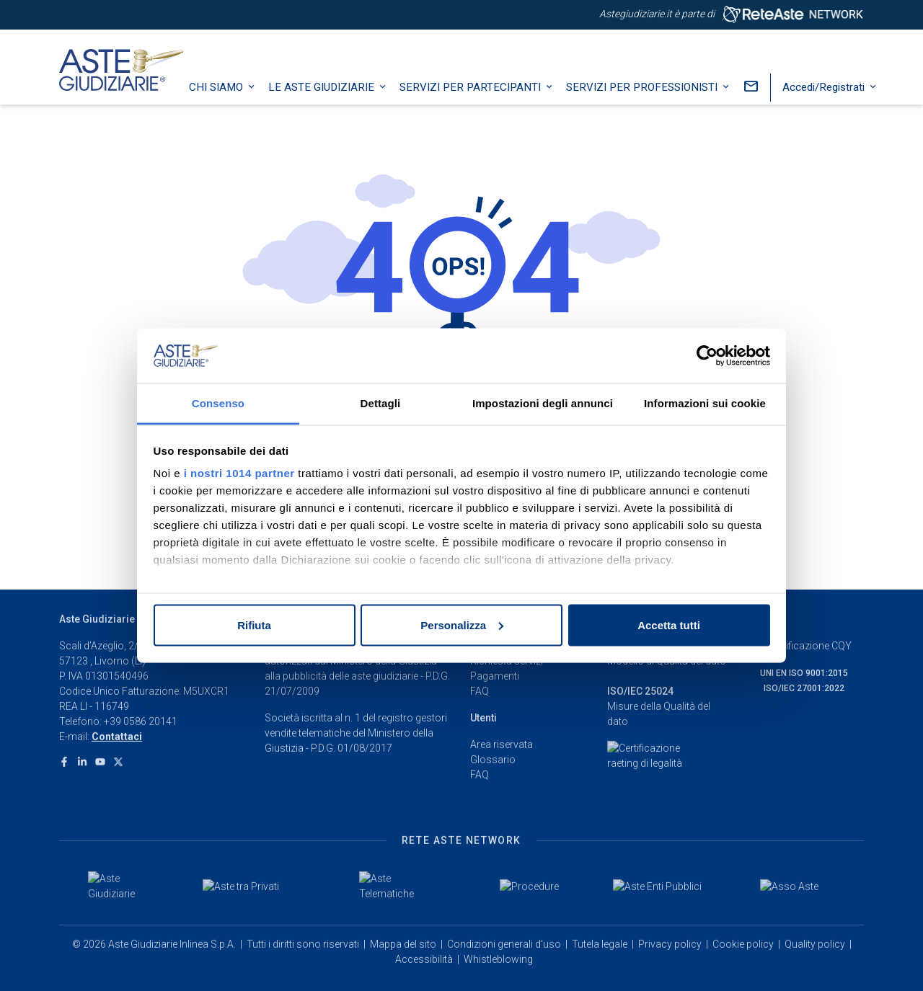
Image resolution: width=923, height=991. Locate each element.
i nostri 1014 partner (239, 473)
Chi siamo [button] (226, 97)
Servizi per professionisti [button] (652, 97)
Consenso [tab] (218, 403)
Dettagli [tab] (381, 403)
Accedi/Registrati (833, 97)
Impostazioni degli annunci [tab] (542, 403)
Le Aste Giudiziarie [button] (331, 97)
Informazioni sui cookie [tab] (705, 403)
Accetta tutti (668, 624)
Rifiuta (254, 624)
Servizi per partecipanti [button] (480, 97)
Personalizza (461, 624)
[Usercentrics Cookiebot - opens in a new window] (707, 356)
